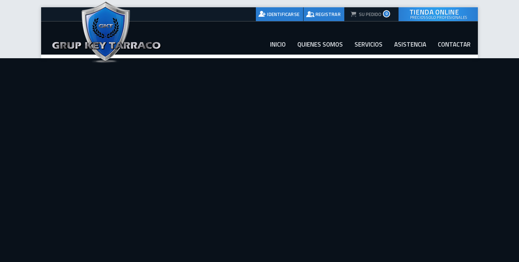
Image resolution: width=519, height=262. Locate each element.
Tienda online (438, 13)
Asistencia (410, 44)
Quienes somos (320, 44)
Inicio (278, 44)
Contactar (454, 44)
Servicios (368, 44)
